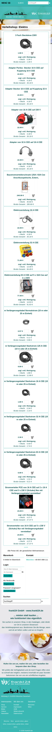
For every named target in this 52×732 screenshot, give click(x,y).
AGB (15, 709)
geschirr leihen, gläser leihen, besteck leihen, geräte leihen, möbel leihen (16, 724)
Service (3, 707)
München (30, 560)
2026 (22, 731)
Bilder (3, 709)
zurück (26, 547)
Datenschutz (18, 713)
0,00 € (20, 3)
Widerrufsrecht (19, 711)
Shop (3, 705)
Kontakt (16, 705)
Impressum (17, 707)
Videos (3, 711)
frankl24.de (29, 731)
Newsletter (5, 713)
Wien (30, 707)
